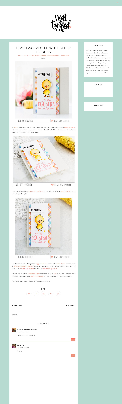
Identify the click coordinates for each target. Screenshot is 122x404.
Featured (65, 56)
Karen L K (20, 345)
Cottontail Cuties (26, 56)
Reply (73, 340)
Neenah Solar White (35, 191)
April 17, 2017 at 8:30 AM (23, 332)
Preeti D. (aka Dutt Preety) (27, 329)
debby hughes (40, 56)
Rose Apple (61, 264)
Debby (16, 127)
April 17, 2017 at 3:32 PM (23, 348)
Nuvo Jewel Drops (37, 276)
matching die (65, 191)
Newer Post (17, 305)
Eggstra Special (54, 56)
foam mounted (27, 266)
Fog (55, 274)
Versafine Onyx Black (49, 269)
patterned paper (34, 274)
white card (17, 266)
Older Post (70, 305)
